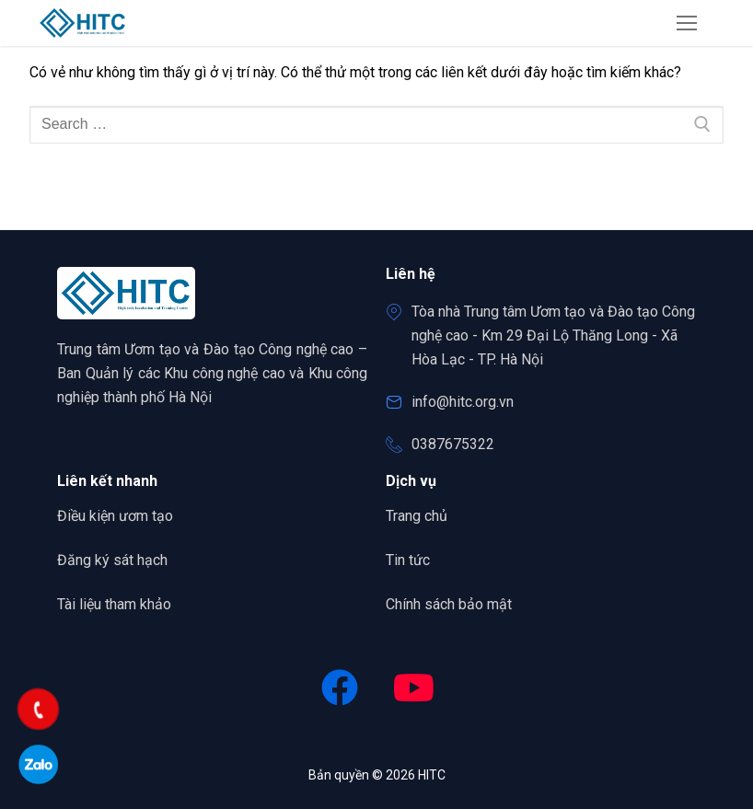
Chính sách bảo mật (449, 604)
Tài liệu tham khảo (114, 604)
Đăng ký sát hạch (112, 560)
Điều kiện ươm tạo (115, 516)
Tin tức (408, 560)
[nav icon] (686, 23)
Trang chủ (423, 514)
